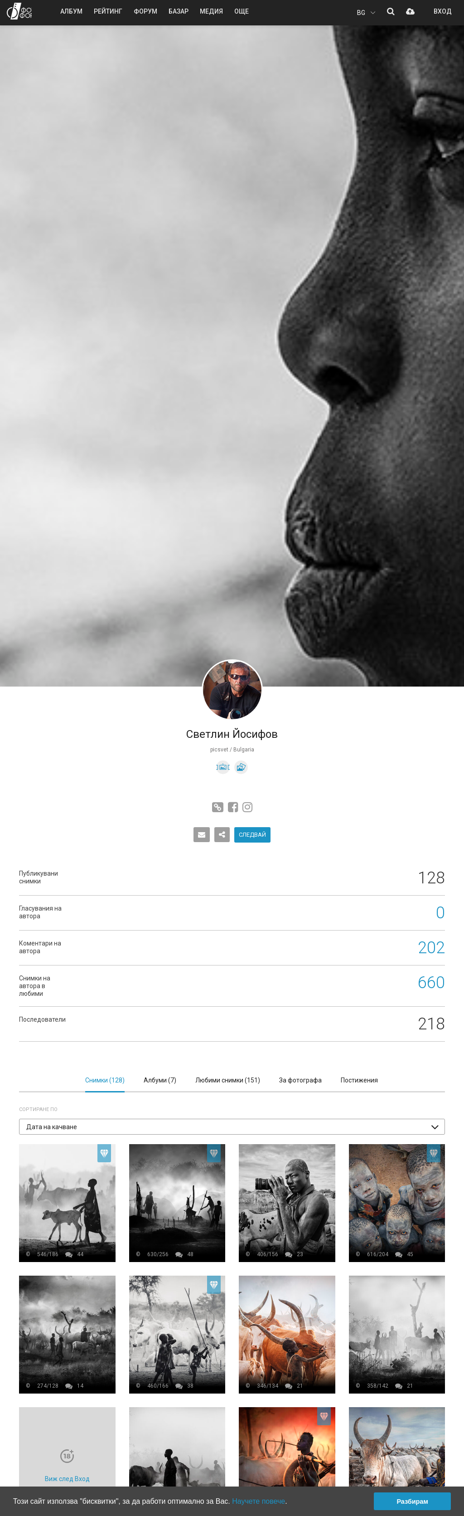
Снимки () (105, 1080)
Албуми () (160, 1080)
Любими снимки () (227, 1080)
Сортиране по (38, 1109)
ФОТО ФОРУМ (19, 11)
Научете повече (258, 1501)
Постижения (359, 1080)
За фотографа (300, 1080)
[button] (232, 1127)
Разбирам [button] (412, 1501)
